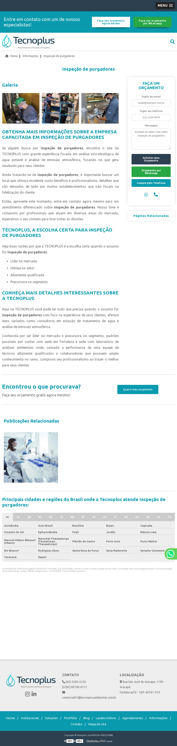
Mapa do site (97, 724)
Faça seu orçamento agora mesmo (111, 22)
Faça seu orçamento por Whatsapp (152, 22)
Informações (158, 718)
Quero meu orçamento (137, 389)
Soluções (51, 718)
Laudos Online (106, 718)
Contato (76, 724)
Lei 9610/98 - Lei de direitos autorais (67, 571)
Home (10, 718)
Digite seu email (151, 96)
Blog (86, 718)
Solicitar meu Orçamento (151, 159)
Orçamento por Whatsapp (151, 171)
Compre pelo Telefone (151, 183)
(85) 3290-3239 (74, 682)
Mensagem (151, 125)
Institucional (30, 718)
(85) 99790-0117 (74, 687)
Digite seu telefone (151, 111)
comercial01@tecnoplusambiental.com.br (88, 695)
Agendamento (132, 718)
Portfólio (70, 718)
